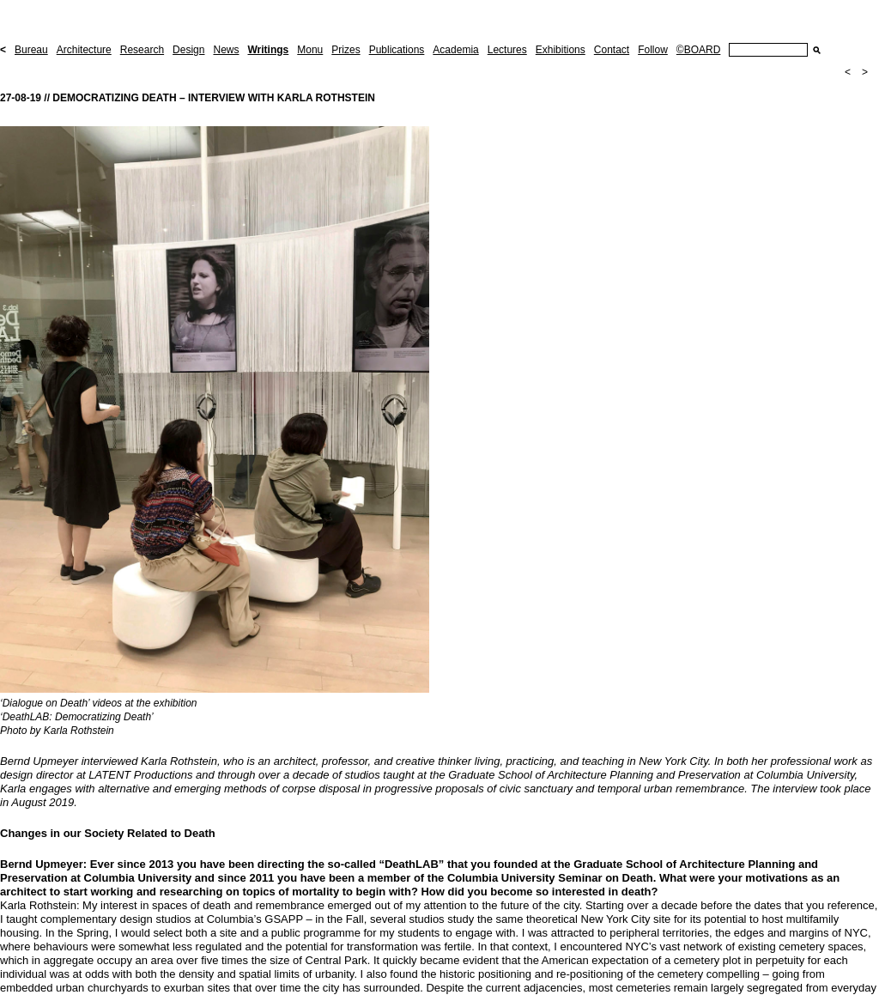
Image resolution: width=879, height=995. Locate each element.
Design (188, 50)
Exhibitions (560, 50)
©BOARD (698, 50)
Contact (611, 50)
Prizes (345, 50)
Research (142, 50)
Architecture (84, 50)
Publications (397, 50)
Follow (653, 50)
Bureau (31, 50)
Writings (267, 50)
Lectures (507, 50)
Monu (310, 50)
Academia (455, 50)
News (226, 50)
